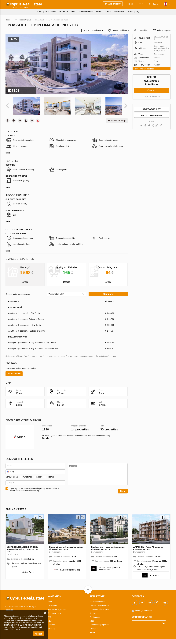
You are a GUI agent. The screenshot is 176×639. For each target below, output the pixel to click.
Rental (92, 630)
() (132, 4)
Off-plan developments (99, 603)
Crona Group (154, 573)
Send (123, 489)
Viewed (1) (143, 30)
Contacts (51, 623)
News (50, 619)
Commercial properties (99, 623)
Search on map (54, 611)
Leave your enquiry (143, 609)
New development (97, 600)
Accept (38, 634)
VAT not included (147, 69)
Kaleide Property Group (70, 568)
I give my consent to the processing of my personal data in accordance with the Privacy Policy (34, 487)
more (8, 151)
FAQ (49, 615)
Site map (51, 627)
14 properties (80, 427)
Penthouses (95, 615)
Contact (151, 90)
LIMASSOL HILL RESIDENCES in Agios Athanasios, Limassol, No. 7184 (23, 547)
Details (45, 436)
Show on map (118, 119)
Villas (92, 619)
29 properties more (151, 96)
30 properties (109, 427)
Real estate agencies (57, 607)
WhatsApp (27, 475)
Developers (52, 603)
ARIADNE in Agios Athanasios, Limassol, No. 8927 (148, 546)
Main (50, 600)
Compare (108, 292)
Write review (14, 372)
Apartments (95, 611)
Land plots (94, 627)
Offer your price (163, 30)
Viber (39, 475)
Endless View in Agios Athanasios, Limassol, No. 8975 (108, 546)
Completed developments (101, 607)
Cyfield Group (151, 84)
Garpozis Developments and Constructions (110, 566)
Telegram (50, 475)
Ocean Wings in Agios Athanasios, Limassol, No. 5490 (66, 546)
